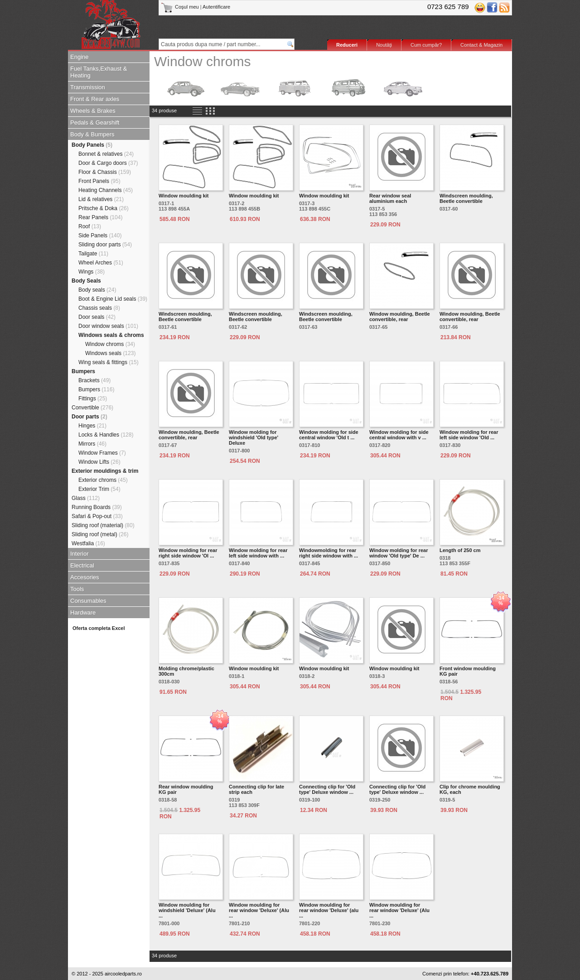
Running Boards (97, 507)
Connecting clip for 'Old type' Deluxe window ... (327, 789)
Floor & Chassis (104, 172)
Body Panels (92, 145)
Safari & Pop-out (97, 516)
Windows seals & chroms (111, 335)
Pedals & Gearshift (94, 122)
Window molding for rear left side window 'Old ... (469, 434)
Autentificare (216, 7)
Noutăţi (384, 45)
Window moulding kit (184, 195)
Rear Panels (100, 217)
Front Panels (99, 181)
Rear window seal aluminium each (390, 198)
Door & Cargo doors (108, 163)
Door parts (89, 416)
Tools (77, 589)
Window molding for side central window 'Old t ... (328, 434)
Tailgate (93, 253)
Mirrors (92, 444)
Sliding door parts (105, 244)
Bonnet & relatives (106, 154)
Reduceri (347, 45)
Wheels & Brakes (93, 110)
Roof (89, 226)
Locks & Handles (105, 435)
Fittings (92, 398)
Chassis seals (99, 308)
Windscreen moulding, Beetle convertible (466, 198)
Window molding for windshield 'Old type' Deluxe (253, 437)
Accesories (84, 577)
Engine (79, 56)
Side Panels (99, 235)
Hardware (83, 612)
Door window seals (108, 326)
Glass (86, 498)
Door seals (97, 317)
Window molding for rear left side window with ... (258, 553)
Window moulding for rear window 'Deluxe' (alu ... (328, 910)
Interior (79, 553)
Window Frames (102, 453)
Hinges (92, 426)
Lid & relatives (101, 199)
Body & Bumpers (92, 134)
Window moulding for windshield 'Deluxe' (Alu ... (187, 910)
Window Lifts (99, 462)
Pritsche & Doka (103, 208)
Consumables (88, 600)
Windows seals (110, 353)
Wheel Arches (100, 262)
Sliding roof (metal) (100, 534)
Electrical (82, 565)
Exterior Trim (99, 489)
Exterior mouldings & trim (105, 471)
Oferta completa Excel (98, 628)
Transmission (87, 87)
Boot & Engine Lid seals (112, 299)
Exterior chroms (103, 480)
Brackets (94, 380)
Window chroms (110, 344)
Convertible (92, 407)
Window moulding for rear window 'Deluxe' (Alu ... (259, 910)
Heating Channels (105, 190)
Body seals (97, 290)
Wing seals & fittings (108, 362)
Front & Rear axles (94, 99)
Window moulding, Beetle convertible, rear (399, 316)
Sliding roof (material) (103, 525)
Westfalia (88, 543)
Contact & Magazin (481, 45)
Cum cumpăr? (426, 45)
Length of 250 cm (460, 550)
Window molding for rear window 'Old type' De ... (398, 553)
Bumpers (83, 371)
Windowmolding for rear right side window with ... (328, 553)
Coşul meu (180, 7)
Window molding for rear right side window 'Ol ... (188, 553)
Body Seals (86, 281)
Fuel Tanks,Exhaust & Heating (98, 72)
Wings (91, 272)
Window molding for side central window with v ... (399, 434)
